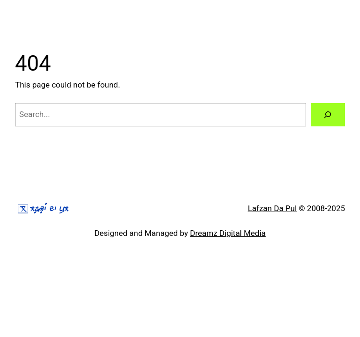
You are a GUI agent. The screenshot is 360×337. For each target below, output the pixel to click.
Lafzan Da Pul (272, 208)
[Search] (328, 115)
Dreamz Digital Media (228, 233)
